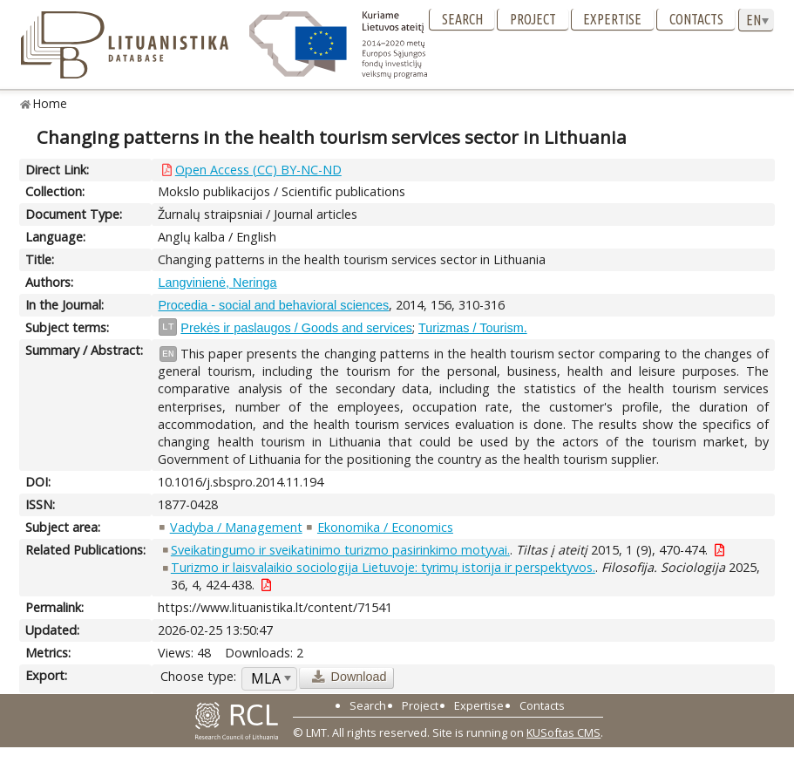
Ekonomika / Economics (385, 527)
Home (50, 103)
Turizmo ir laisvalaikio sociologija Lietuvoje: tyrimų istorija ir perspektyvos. (383, 567)
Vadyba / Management (236, 527)
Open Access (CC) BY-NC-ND (258, 169)
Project (533, 19)
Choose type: (198, 676)
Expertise (612, 19)
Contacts (696, 19)
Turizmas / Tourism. (472, 328)
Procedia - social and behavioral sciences (273, 305)
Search (462, 19)
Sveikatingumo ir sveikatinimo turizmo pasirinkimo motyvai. (340, 549)
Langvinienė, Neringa (217, 282)
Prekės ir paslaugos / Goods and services (296, 328)
